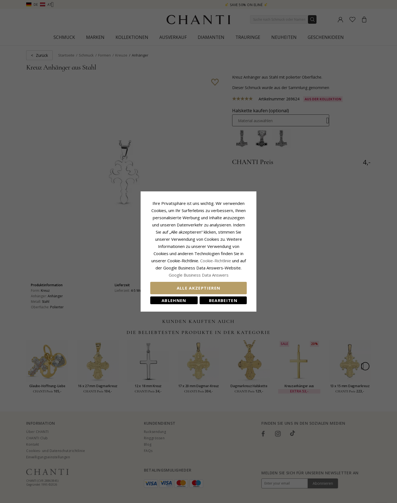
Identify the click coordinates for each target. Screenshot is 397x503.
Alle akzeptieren (199, 288)
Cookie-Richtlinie (215, 260)
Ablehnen (174, 300)
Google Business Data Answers (199, 275)
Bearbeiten (223, 300)
